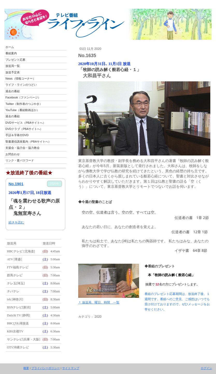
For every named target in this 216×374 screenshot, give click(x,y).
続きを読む (16, 222)
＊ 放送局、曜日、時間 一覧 (98, 302)
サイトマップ (70, 368)
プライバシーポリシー (45, 368)
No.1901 (16, 184)
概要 (26, 368)
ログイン (206, 368)
